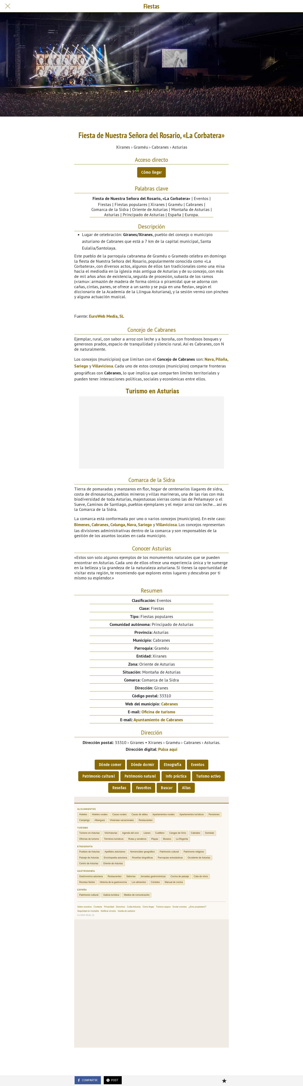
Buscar (166, 788)
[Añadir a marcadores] (224, 1080)
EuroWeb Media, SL (106, 316)
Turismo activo (208, 776)
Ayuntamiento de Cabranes (158, 719)
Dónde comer (110, 764)
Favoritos (143, 788)
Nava (209, 359)
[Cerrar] (7, 6)
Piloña (221, 359)
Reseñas (119, 788)
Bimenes (82, 524)
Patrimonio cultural (98, 776)
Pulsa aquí (167, 749)
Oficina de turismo (158, 711)
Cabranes (100, 524)
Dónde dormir (142, 764)
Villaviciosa (102, 366)
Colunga (117, 524)
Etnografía (172, 764)
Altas (186, 788)
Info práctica (176, 776)
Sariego (81, 366)
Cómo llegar (151, 172)
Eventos (197, 764)
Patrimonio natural (140, 776)
